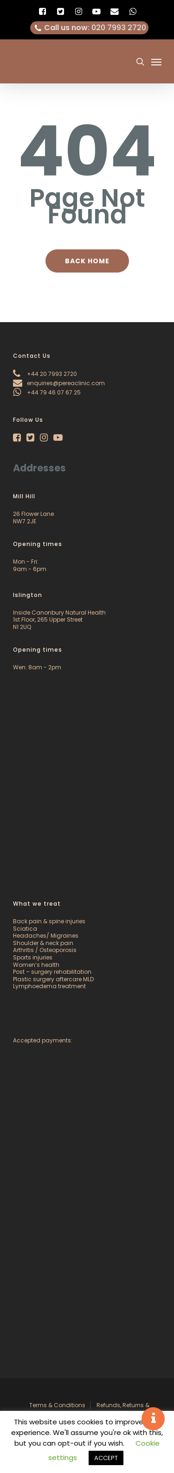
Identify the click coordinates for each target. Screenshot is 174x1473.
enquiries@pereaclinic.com (59, 383)
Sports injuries (32, 957)
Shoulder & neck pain (43, 943)
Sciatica (25, 929)
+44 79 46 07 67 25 (47, 392)
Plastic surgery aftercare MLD (53, 979)
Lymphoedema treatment (49, 986)
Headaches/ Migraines (45, 936)
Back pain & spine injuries (49, 921)
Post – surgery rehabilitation (52, 972)
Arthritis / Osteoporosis (45, 950)
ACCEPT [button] (106, 1458)
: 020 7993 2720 (89, 27)
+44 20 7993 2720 (45, 374)
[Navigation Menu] (156, 61)
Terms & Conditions (57, 1405)
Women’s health (36, 965)
